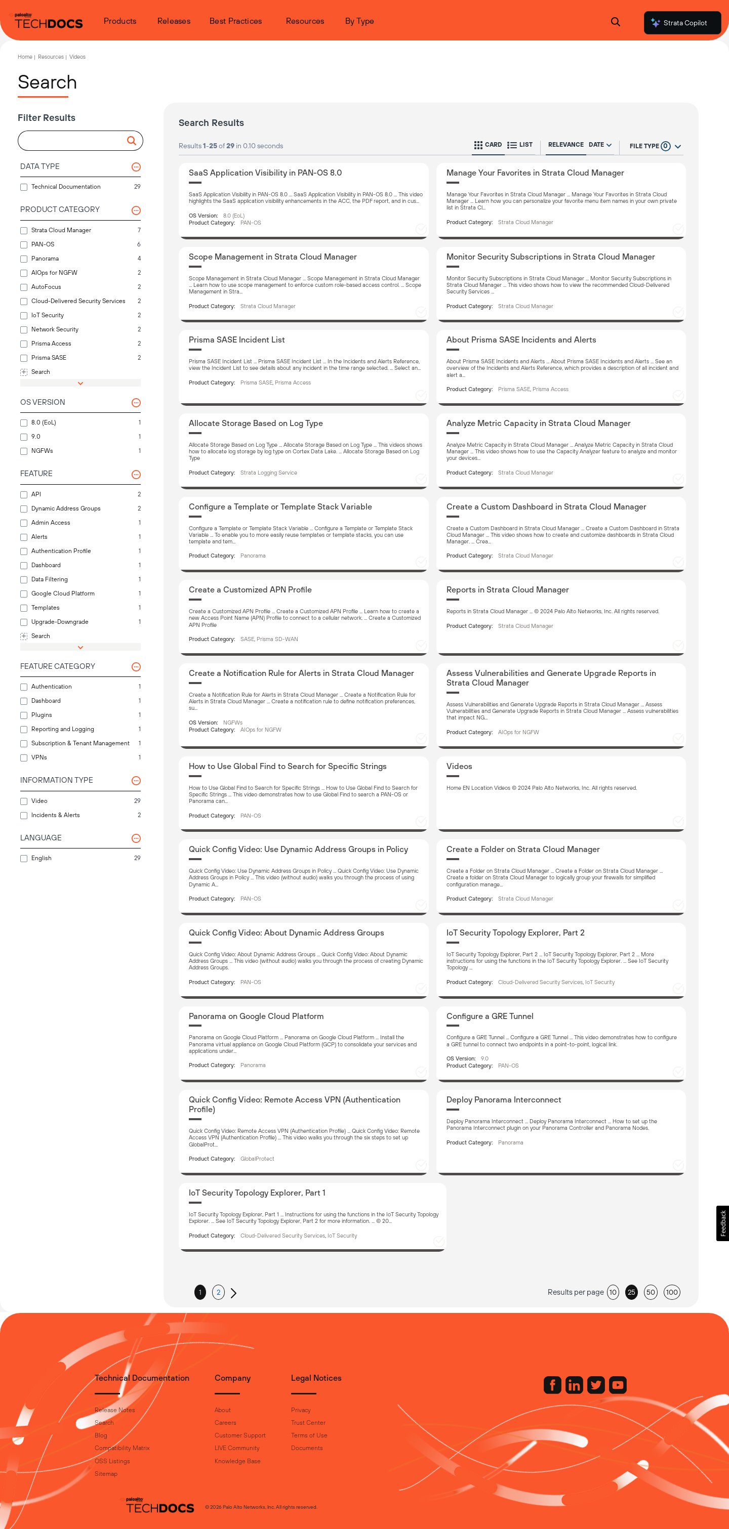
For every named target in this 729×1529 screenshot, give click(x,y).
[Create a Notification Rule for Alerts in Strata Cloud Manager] (304, 706)
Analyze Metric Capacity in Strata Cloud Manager (539, 423)
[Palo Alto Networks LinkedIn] (550, 1391)
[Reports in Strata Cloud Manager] (561, 618)
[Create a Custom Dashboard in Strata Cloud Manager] (561, 535)
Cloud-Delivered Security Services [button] (540, 982)
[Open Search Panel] (615, 23)
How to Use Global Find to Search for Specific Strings (288, 766)
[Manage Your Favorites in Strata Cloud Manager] (561, 201)
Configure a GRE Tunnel (490, 1016)
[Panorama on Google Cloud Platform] (304, 1044)
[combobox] (75, 141)
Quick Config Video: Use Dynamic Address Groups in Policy (298, 849)
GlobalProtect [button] (257, 1159)
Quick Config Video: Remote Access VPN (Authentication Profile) (294, 1104)
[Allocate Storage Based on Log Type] (304, 451)
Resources (51, 57)
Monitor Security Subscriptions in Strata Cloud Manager (551, 256)
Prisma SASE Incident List (237, 339)
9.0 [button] (485, 1058)
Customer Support (264, 1435)
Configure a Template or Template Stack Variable (280, 506)
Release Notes (139, 1410)
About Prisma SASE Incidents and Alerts (521, 339)
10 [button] (613, 1292)
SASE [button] (247, 639)
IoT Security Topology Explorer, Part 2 (516, 932)
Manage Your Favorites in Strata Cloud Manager (535, 172)
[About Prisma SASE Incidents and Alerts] (561, 368)
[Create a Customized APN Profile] (304, 618)
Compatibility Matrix (146, 1448)
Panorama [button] (253, 556)
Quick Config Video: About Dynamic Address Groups (286, 932)
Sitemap (130, 1473)
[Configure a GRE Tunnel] (561, 1044)
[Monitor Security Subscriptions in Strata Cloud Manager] (561, 285)
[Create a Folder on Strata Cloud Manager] (561, 877)
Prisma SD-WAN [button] (277, 639)
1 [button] (200, 1292)
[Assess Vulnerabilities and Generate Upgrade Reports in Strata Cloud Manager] (561, 706)
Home (25, 57)
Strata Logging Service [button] (268, 473)
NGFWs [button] (232, 722)
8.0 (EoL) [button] (234, 216)
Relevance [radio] (566, 144)
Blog (125, 1435)
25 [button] (631, 1292)
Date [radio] (596, 144)
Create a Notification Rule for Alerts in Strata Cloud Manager (301, 672)
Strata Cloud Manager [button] (525, 222)
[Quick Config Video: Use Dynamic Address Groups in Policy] (304, 877)
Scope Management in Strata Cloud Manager (273, 256)
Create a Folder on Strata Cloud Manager (523, 849)
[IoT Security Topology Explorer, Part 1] (313, 1217)
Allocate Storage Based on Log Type (256, 423)
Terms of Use (333, 1435)
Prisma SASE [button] (256, 382)
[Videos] (561, 794)
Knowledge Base (262, 1461)
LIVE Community (261, 1448)
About (247, 1410)
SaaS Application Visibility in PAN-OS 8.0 (265, 172)
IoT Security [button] (600, 982)
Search (128, 1422)
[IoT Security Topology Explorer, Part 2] (561, 961)
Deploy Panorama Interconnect (504, 1099)
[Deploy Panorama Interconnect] (561, 1132)
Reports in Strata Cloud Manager (508, 589)
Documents (331, 1448)
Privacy (325, 1410)
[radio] (609, 145)
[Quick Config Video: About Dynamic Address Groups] (304, 961)
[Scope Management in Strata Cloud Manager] (304, 285)
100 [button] (672, 1292)
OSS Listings (136, 1461)
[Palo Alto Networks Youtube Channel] (593, 1391)
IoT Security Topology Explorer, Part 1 (257, 1192)
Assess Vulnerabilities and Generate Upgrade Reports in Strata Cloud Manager (551, 677)
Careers (250, 1422)
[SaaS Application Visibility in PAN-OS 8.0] (304, 201)
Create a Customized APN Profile (250, 589)
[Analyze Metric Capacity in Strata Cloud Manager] (561, 451)
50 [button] (650, 1292)
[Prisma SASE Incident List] (304, 368)
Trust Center (332, 1422)
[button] (133, 141)
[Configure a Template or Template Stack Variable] (304, 535)
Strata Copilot (678, 23)
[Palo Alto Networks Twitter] (572, 1391)
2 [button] (218, 1292)
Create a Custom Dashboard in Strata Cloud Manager (546, 506)
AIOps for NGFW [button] (260, 730)
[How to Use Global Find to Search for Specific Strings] (304, 794)
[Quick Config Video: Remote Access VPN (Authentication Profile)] (304, 1132)
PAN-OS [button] (250, 223)
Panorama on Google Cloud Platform (256, 1016)
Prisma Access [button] (293, 382)
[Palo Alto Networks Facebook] (529, 1391)
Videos (77, 57)
